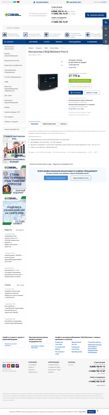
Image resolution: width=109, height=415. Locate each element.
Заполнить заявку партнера (37, 346)
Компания (33, 362)
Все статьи (20, 285)
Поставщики (8, 117)
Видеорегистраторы (11, 60)
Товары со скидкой (11, 121)
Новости (31, 367)
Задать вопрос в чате (81, 178)
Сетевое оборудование (12, 77)
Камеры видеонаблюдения (11, 54)
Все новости (20, 230)
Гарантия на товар (54, 369)
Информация (53, 362)
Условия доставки (54, 367)
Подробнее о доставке (76, 108)
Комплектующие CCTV (12, 112)
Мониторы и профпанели (13, 65)
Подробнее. (82, 411)
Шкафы (6, 107)
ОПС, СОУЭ (8, 95)
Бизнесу (59, 42)
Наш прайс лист (75, 2)
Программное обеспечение (9, 48)
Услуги (46, 42)
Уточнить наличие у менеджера (80, 86)
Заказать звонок (97, 15)
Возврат (51, 372)
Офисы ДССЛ (33, 372)
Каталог (10, 42)
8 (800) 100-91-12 (59, 11)
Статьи (70, 364)
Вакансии (31, 369)
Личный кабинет (42, 2)
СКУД (6, 81)
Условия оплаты (53, 364)
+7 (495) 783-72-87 (59, 14)
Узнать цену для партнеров (80, 81)
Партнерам (33, 42)
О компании (92, 42)
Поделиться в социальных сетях (79, 114)
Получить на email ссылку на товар (79, 112)
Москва (104, 2)
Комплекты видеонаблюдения (11, 101)
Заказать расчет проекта (11, 344)
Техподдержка (75, 42)
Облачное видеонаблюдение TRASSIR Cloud (11, 89)
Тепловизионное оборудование (10, 71)
